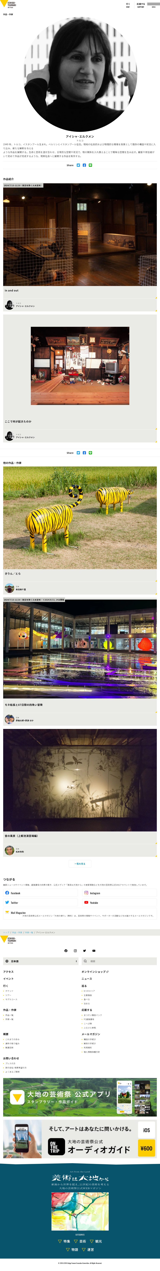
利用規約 (88, 1047)
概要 (6, 1034)
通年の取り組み (12, 1043)
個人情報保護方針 (92, 1051)
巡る (84, 986)
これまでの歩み (12, 1039)
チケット (9, 990)
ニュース (87, 979)
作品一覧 (9, 1015)
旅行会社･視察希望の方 (16, 1067)
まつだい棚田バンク (93, 1015)
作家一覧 (29, 932)
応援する (87, 1010)
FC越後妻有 (89, 1019)
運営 (90, 1249)
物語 (74, 1249)
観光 (98, 1241)
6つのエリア (89, 990)
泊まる (87, 1003)
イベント (8, 979)
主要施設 (88, 995)
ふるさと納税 (90, 1027)
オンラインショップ (94, 972)
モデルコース (11, 999)
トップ (6, 932)
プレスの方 (10, 1063)
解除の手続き (90, 1043)
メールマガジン (91, 1034)
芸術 (82, 1241)
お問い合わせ (11, 1058)
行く (6, 986)
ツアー (8, 995)
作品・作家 (8, 14)
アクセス (8, 972)
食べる (87, 999)
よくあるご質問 (12, 1071)
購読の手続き (90, 1039)
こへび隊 (88, 1023)
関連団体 (9, 1047)
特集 (67, 1241)
